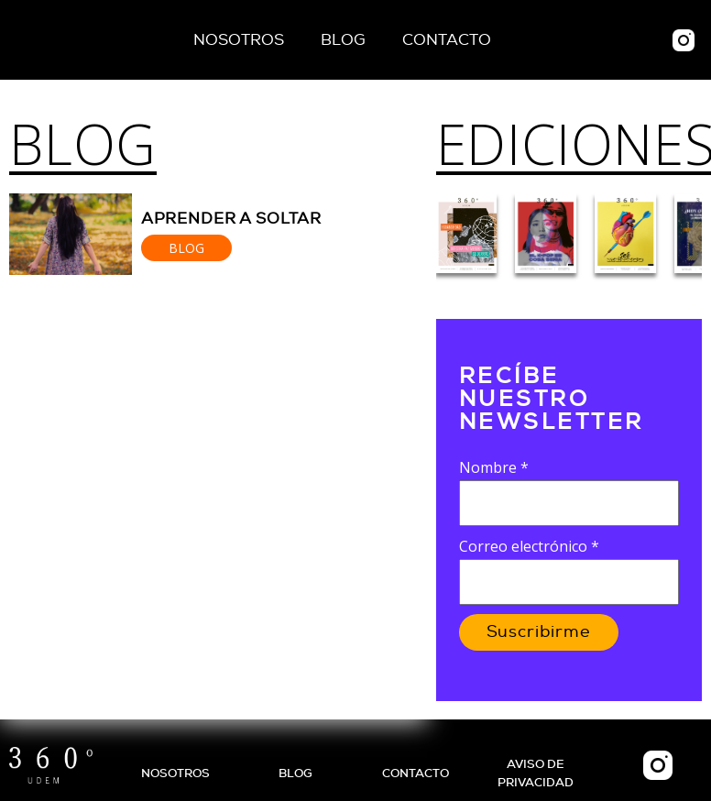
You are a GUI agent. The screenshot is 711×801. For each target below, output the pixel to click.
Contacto (446, 40)
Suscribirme (539, 632)
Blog (343, 40)
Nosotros (238, 40)
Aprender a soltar (231, 218)
